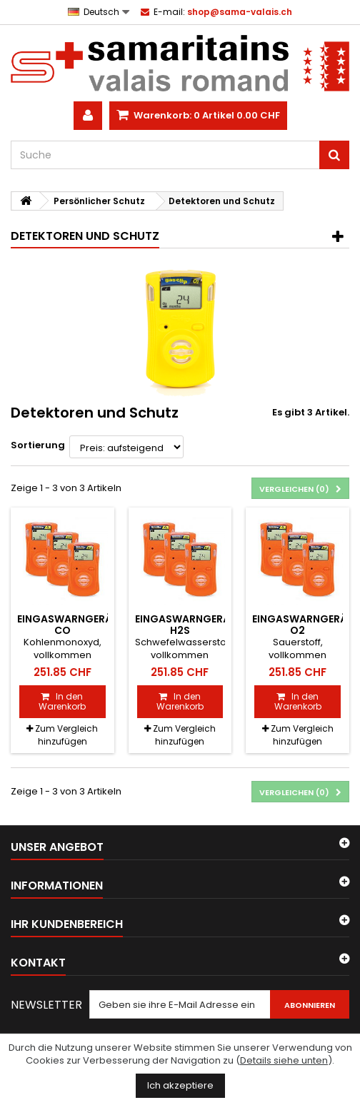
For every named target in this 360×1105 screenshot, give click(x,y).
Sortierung (38, 445)
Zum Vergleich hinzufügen (66, 734)
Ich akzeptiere (180, 1085)
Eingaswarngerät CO (68, 624)
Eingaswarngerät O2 (303, 624)
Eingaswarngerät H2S (186, 624)
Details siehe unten (284, 1060)
